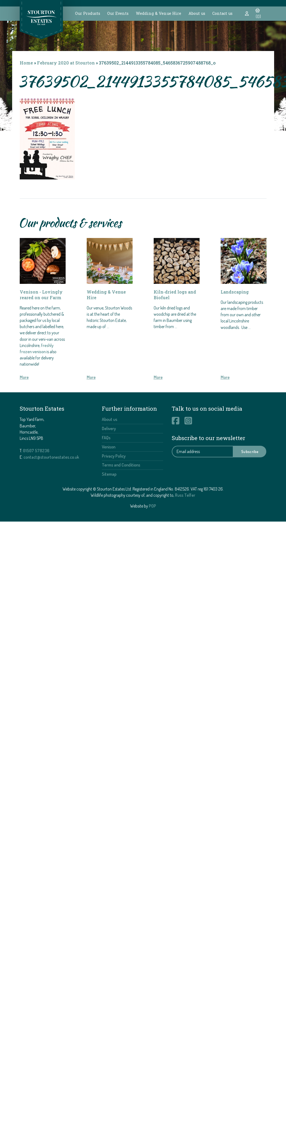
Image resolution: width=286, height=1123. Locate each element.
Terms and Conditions (121, 465)
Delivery (109, 428)
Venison (108, 447)
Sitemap (109, 474)
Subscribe (250, 451)
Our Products (87, 13)
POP (152, 506)
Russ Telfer (185, 495)
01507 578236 (36, 450)
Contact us (222, 13)
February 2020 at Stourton (66, 63)
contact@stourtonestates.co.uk (51, 457)
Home (26, 63)
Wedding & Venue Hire (158, 13)
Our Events (118, 13)
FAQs (106, 437)
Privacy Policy (114, 456)
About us (197, 13)
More (24, 377)
